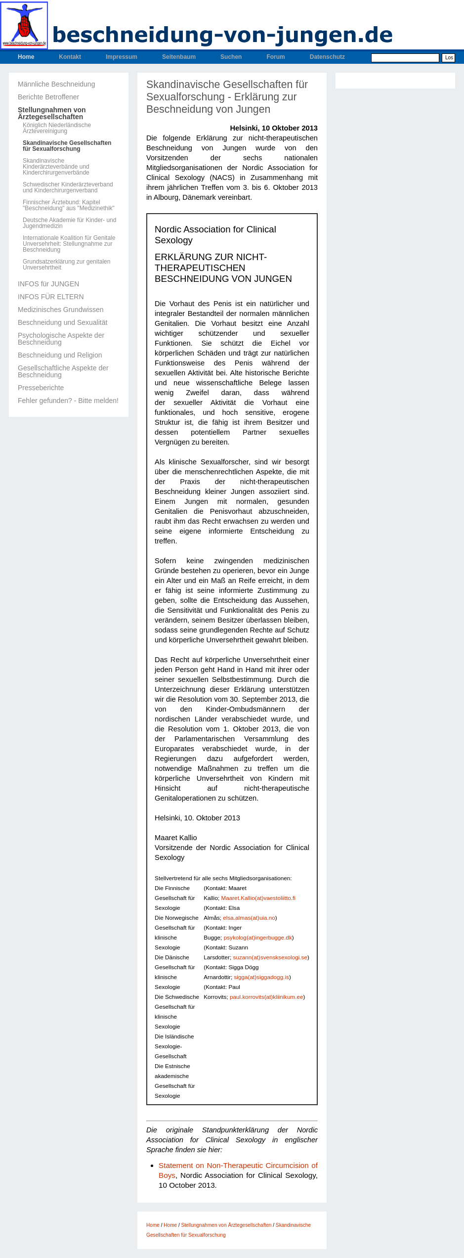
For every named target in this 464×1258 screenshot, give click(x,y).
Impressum (121, 56)
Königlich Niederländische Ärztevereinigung (57, 128)
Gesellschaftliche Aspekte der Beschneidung (63, 371)
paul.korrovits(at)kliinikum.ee (266, 996)
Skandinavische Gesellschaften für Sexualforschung (67, 146)
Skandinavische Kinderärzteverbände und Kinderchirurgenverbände (56, 167)
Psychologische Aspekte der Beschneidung (61, 339)
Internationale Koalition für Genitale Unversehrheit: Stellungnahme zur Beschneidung (69, 244)
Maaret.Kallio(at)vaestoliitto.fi (258, 898)
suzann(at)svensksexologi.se (270, 957)
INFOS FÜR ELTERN (51, 296)
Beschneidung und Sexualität (62, 322)
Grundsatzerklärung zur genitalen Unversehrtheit (66, 264)
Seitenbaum (179, 56)
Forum (275, 56)
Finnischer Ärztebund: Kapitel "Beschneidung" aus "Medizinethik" (69, 205)
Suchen (231, 56)
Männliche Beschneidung (56, 84)
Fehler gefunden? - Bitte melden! (68, 400)
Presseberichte (41, 387)
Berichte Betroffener (48, 96)
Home (26, 56)
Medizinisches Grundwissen (61, 309)
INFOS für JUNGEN (48, 283)
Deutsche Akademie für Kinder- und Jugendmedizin (69, 223)
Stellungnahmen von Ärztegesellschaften (52, 113)
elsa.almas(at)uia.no (249, 917)
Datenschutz (327, 56)
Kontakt (70, 56)
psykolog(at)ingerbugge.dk (258, 937)
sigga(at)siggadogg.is (261, 977)
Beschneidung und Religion (60, 355)
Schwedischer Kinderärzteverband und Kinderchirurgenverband (68, 187)
